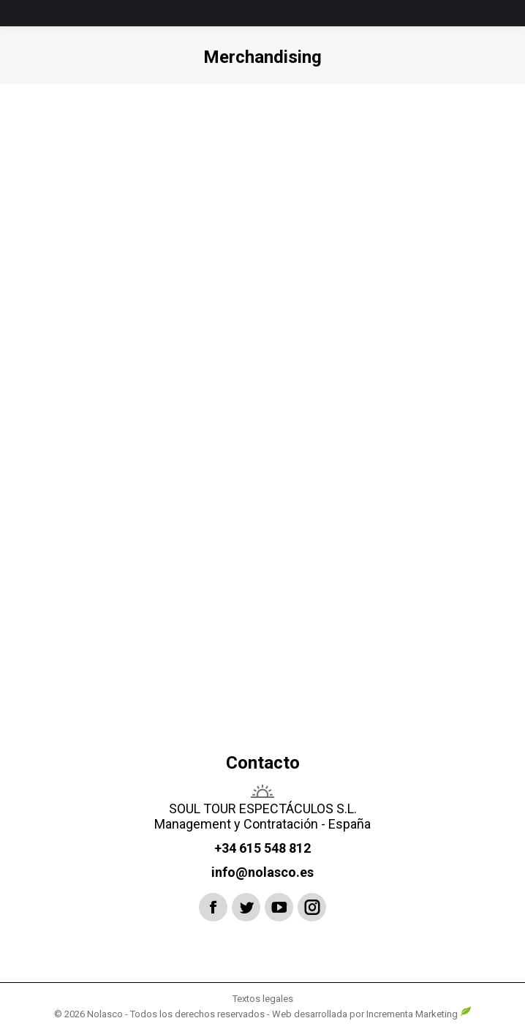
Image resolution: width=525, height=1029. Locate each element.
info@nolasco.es (262, 872)
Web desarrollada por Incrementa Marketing (372, 1014)
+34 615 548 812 (262, 848)
